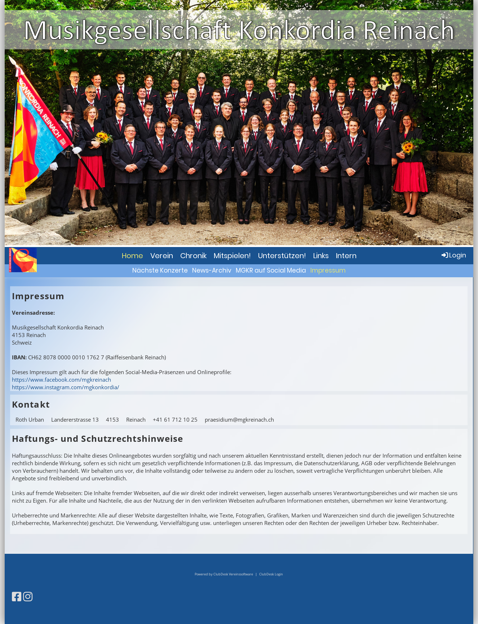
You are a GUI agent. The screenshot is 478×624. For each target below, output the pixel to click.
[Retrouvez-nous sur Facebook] (16, 596)
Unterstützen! (282, 256)
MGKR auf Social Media (271, 270)
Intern (346, 256)
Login (453, 255)
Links (321, 256)
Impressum (328, 270)
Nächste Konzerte (160, 270)
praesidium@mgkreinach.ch (239, 419)
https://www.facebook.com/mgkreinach (61, 379)
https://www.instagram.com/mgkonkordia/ (65, 387)
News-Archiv (211, 270)
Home (132, 256)
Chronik (193, 256)
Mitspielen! (232, 256)
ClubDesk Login (271, 574)
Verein (161, 256)
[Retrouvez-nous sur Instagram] (27, 596)
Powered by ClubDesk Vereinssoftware (224, 574)
